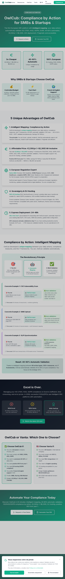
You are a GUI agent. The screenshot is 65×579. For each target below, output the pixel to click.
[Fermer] (60, 559)
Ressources (21, 2)
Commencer (59, 2)
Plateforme (12, 2)
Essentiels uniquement (35, 573)
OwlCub (29, 2)
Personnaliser (53, 573)
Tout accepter (14, 573)
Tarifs (35, 2)
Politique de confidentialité (36, 568)
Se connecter (48, 2)
